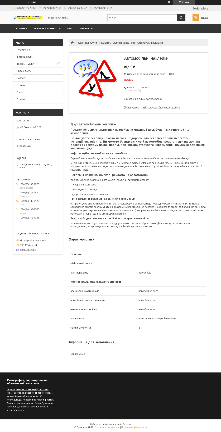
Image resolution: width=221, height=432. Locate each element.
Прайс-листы (24, 71)
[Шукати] (181, 17)
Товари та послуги (86, 42)
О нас (69, 28)
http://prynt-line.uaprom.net (33, 240)
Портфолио (23, 49)
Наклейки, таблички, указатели (117, 42)
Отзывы (21, 99)
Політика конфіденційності (134, 427)
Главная (21, 28)
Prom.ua (127, 424)
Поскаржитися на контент (107, 427)
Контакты (86, 28)
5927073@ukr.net (28, 245)
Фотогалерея (24, 56)
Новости (21, 78)
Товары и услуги (44, 28)
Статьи (21, 85)
